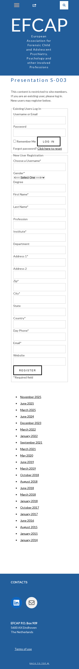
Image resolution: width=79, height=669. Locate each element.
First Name (21, 194)
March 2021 (28, 449)
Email (17, 343)
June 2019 (27, 462)
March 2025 (28, 410)
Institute (20, 231)
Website (19, 355)
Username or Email (25, 114)
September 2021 (31, 442)
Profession (20, 219)
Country (19, 318)
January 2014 (29, 540)
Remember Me (26, 141)
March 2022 (28, 429)
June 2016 (27, 520)
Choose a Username (27, 160)
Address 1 (20, 256)
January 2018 (29, 501)
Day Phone (21, 330)
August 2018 (28, 481)
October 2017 (29, 507)
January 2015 (29, 533)
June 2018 (27, 488)
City (16, 293)
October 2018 (29, 475)
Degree (18, 182)
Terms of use (23, 649)
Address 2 (20, 268)
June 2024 (27, 416)
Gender (19, 173)
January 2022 (29, 436)
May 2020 (26, 455)
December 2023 (30, 423)
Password (19, 126)
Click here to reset (49, 148)
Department (21, 244)
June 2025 (27, 403)
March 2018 (28, 494)
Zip (16, 281)
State (17, 306)
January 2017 (29, 514)
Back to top (39, 663)
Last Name (20, 206)
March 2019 (28, 468)
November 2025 (30, 397)
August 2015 (28, 527)
